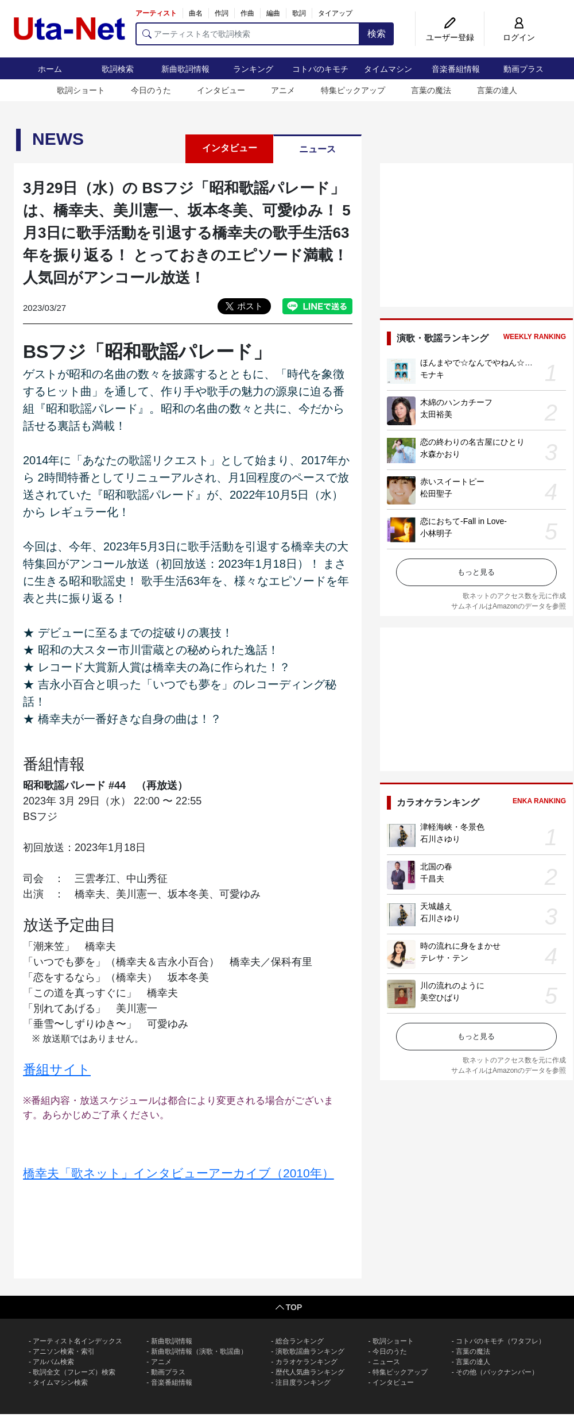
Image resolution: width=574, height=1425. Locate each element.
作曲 (247, 13)
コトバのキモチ (320, 69)
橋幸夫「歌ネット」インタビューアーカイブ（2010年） (178, 1173)
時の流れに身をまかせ (460, 945)
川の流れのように (452, 985)
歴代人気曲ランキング (310, 1372)
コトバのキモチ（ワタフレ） (500, 1341)
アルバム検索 (53, 1362)
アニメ (283, 90)
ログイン (519, 37)
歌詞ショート (81, 90)
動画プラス (523, 69)
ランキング (253, 69)
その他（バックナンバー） (497, 1372)
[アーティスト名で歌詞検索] (247, 33)
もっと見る (476, 572)
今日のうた (151, 90)
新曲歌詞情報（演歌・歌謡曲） (199, 1351)
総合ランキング (300, 1341)
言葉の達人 (497, 90)
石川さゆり (440, 839)
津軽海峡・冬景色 (452, 826)
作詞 (221, 13)
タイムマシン (388, 69)
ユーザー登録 (450, 37)
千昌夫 (432, 878)
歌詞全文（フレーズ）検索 (74, 1372)
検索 (376, 33)
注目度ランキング (303, 1382)
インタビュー (221, 90)
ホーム (50, 69)
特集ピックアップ (353, 90)
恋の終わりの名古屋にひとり (472, 441)
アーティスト (156, 13)
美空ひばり (440, 997)
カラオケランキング (307, 1362)
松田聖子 (436, 493)
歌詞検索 (118, 69)
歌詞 (299, 13)
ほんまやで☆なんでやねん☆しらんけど (492, 362)
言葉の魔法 (431, 90)
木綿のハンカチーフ (456, 402)
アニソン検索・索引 (64, 1351)
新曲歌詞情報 (185, 69)
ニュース (317, 149)
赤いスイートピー (452, 481)
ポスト (250, 306)
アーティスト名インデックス (77, 1341)
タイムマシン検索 (60, 1382)
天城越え (436, 906)
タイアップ (335, 13)
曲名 (196, 13)
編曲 (273, 13)
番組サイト (57, 1069)
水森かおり (440, 454)
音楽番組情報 (456, 69)
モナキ (432, 374)
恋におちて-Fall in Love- (463, 521)
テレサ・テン (444, 957)
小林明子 (436, 533)
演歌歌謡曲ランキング (310, 1351)
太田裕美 (436, 414)
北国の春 (436, 866)
